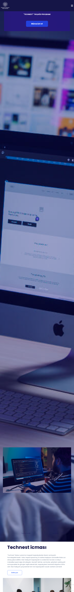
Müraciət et (37, 23)
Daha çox (14, 573)
